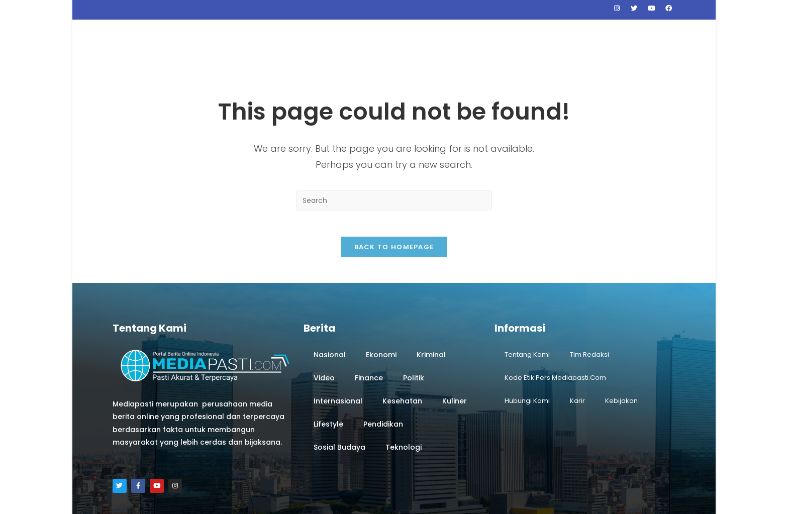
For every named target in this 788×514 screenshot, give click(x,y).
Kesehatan (402, 354)
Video (324, 331)
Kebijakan (621, 353)
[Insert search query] (394, 149)
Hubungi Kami (527, 353)
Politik (413, 331)
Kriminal (431, 307)
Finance (369, 331)
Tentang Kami (527, 307)
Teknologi (403, 400)
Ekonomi (381, 307)
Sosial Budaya (339, 400)
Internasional (338, 354)
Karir (577, 353)
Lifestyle (328, 377)
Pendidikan (383, 377)
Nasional (330, 307)
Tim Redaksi (589, 307)
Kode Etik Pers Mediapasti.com (555, 330)
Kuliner (454, 354)
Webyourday (461, 501)
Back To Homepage (394, 199)
